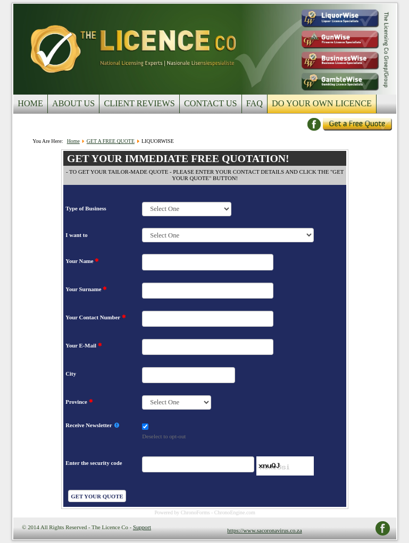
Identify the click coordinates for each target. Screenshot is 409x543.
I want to (76, 235)
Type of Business (85, 208)
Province (79, 401)
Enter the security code (93, 463)
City (70, 373)
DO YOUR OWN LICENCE (322, 103)
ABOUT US (73, 103)
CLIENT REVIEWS (139, 103)
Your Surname (86, 289)
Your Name (82, 261)
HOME (30, 103)
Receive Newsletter (92, 425)
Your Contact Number (95, 317)
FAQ (254, 103)
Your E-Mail (83, 345)
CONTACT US (210, 103)
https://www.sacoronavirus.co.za (264, 530)
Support (142, 527)
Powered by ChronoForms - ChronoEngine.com (204, 512)
